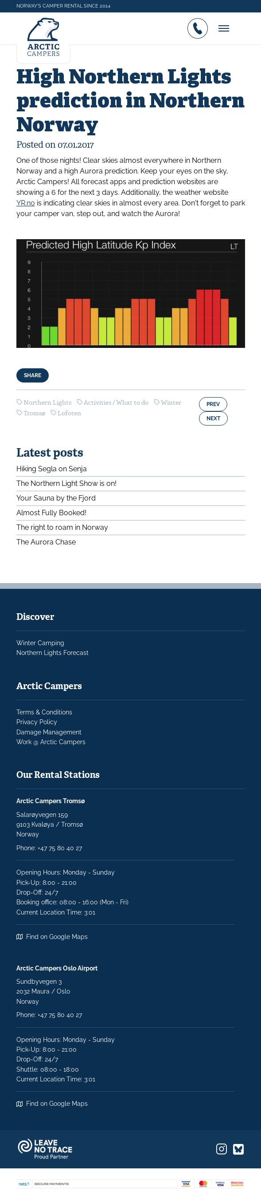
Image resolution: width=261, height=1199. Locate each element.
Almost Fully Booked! (51, 513)
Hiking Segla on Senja (51, 469)
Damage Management (49, 732)
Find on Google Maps (57, 936)
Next (213, 418)
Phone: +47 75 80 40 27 (49, 1014)
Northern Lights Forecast (52, 652)
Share (32, 375)
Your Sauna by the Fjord (56, 498)
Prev (213, 404)
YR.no (25, 203)
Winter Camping (40, 643)
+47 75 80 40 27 (60, 848)
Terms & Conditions (44, 712)
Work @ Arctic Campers (51, 741)
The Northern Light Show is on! (66, 483)
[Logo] (43, 38)
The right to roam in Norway (62, 527)
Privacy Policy (36, 722)
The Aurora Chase (46, 542)
